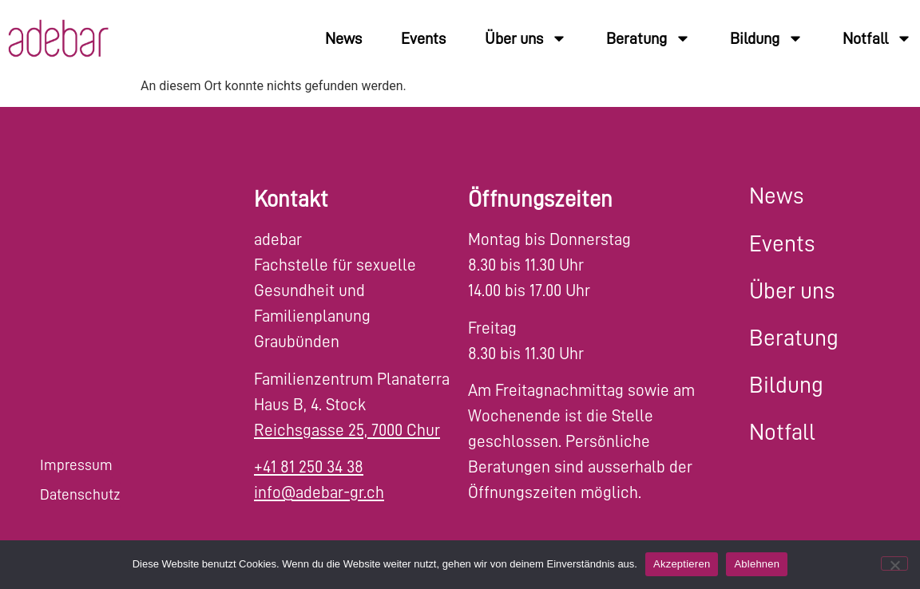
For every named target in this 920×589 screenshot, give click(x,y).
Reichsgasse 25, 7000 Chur (347, 430)
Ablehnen (756, 564)
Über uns (526, 38)
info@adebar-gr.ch (319, 492)
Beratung (648, 38)
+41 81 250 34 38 (308, 467)
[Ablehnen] (894, 563)
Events (423, 38)
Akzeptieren (681, 564)
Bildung (766, 38)
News (343, 38)
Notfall (877, 38)
